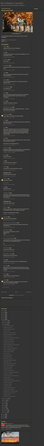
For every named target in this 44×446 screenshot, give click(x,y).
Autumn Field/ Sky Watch (8, 351)
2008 (4, 417)
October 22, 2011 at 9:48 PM (9, 135)
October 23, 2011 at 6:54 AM (9, 227)
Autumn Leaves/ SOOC (8, 346)
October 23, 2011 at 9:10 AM (9, 271)
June (5, 403)
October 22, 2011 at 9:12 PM (9, 111)
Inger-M (5, 46)
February (6, 410)
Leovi (4, 120)
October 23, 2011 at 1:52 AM (9, 184)
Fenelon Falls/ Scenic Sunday (9, 392)
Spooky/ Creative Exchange (9, 329)
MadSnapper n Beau (7, 253)
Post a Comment (6, 287)
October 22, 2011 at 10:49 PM (9, 158)
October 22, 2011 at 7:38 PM (9, 90)
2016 (4, 310)
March (5, 408)
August (5, 400)
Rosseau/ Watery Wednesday (9, 387)
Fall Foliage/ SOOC (7, 361)
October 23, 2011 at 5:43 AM (9, 214)
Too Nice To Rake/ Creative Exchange (11, 375)
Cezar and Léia (6, 229)
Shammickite (6, 65)
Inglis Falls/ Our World (8, 358)
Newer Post (4, 292)
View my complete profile (6, 429)
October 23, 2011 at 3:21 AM (9, 204)
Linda (4, 101)
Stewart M (5, 207)
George (4, 79)
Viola (4, 259)
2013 (4, 315)
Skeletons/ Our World (8, 327)
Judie (4, 72)
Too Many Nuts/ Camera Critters (10, 363)
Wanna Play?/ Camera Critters (9, 332)
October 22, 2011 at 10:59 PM (9, 170)
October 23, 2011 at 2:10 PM (9, 284)
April (5, 407)
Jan (4, 52)
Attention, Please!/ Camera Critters (10, 348)
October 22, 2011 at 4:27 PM (9, 49)
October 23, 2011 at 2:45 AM (9, 190)
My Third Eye (6, 182)
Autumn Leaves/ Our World (9, 389)
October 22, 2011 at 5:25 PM (9, 62)
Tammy (4, 274)
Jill (4, 160)
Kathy (4, 92)
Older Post (28, 292)
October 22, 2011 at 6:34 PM (9, 70)
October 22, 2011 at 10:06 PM (9, 152)
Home (16, 292)
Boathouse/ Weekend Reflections (10, 334)
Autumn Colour (6, 353)
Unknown (5, 178)
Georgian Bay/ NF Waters (9, 341)
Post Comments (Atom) (19, 295)
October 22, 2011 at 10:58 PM (9, 164)
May (5, 405)
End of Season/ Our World (9, 342)
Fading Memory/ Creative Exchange (11, 391)
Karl (4, 187)
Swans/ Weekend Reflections (9, 365)
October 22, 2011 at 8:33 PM (9, 98)
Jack (4, 127)
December (6, 320)
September (6, 398)
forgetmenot (6, 147)
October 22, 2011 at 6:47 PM (9, 84)
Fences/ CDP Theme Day (9, 325)
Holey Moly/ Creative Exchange (10, 360)
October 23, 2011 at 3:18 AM (9, 198)
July (5, 401)
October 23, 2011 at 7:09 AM (9, 235)
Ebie (4, 138)
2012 (4, 317)
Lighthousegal (6, 192)
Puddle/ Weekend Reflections (9, 349)
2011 (4, 319)
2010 (4, 414)
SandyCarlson (6, 114)
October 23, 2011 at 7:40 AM (9, 245)
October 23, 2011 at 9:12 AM (9, 277)
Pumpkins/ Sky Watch (8, 336)
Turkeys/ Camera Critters (8, 379)
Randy (4, 155)
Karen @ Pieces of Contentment (10, 222)
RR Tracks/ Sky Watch (8, 382)
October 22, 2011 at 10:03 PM (9, 145)
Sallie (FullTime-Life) (7, 107)
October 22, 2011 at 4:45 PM (9, 57)
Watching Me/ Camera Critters (9, 396)
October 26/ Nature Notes (9, 339)
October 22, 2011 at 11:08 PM (9, 176)
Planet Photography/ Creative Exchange (11, 344)
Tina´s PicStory (6, 86)
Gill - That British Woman (8, 238)
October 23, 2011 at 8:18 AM (9, 251)
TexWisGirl (5, 59)
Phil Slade (5, 216)
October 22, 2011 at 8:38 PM (9, 104)
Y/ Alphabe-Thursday (8, 384)
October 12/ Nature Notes (9, 370)
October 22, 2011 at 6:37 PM (9, 77)
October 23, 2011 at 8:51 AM (9, 263)
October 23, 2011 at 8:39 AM (9, 257)
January (5, 412)
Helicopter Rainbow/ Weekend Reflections (12, 380)
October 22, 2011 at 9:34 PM (9, 124)
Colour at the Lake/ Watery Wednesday (11, 372)
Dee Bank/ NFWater (7, 356)
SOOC (5, 41)
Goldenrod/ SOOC (7, 394)
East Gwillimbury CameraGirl (12, 3)
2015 (4, 312)
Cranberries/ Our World (8, 373)
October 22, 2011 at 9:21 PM (9, 117)
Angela (4, 166)
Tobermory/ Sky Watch (8, 367)
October (5, 324)
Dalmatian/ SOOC (7, 377)
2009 (4, 416)
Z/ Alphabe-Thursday (8, 368)
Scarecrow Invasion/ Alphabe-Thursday (11, 337)
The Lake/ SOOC (7, 330)
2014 (4, 314)
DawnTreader (6, 247)
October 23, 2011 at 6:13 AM (9, 220)
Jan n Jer (5, 265)
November (6, 322)
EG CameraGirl (9, 423)
